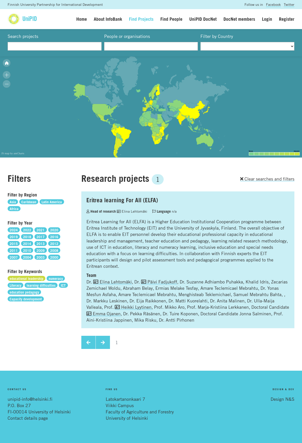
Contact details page (28, 418)
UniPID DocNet (203, 19)
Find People (171, 19)
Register (286, 19)
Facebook (273, 4)
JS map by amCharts (12, 153)
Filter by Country (216, 36)
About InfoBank (108, 19)
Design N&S (282, 399)
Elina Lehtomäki (132, 211)
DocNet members (239, 19)
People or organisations (127, 36)
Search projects (23, 36)
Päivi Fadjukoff (159, 281)
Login (267, 19)
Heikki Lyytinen (133, 307)
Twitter (289, 4)
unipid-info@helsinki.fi (30, 399)
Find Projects (141, 19)
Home (81, 19)
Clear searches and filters (267, 179)
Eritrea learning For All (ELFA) (122, 200)
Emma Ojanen (103, 313)
